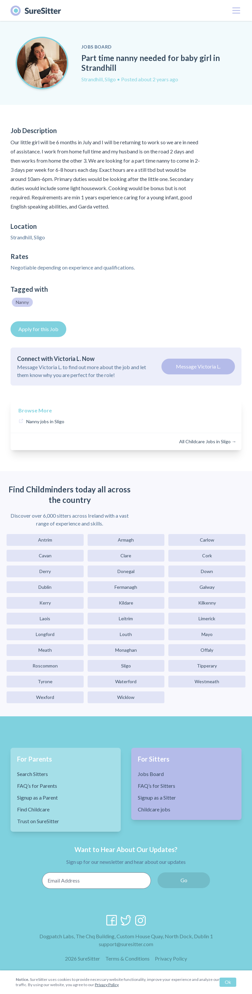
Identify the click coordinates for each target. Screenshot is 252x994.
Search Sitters (32, 774)
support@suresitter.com (126, 944)
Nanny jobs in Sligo (45, 421)
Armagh (126, 540)
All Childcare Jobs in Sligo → (207, 441)
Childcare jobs (154, 809)
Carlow (207, 540)
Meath (45, 650)
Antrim (45, 540)
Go (183, 880)
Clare (125, 555)
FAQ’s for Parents (37, 786)
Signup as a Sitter (157, 797)
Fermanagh (126, 587)
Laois (45, 618)
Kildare (126, 603)
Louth (126, 634)
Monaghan (126, 650)
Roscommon (45, 665)
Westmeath (207, 681)
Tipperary (207, 665)
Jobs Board (151, 774)
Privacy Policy (171, 958)
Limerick (207, 618)
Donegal (126, 571)
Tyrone (45, 681)
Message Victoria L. (198, 366)
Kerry (45, 603)
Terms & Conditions (127, 958)
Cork (207, 555)
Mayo (207, 634)
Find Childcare (33, 809)
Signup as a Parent (37, 797)
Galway (207, 587)
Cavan (45, 555)
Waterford (125, 681)
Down (207, 571)
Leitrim (126, 618)
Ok (228, 982)
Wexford (45, 697)
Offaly (206, 650)
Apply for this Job (38, 329)
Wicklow (126, 697)
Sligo (126, 665)
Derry (45, 571)
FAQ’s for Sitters (156, 786)
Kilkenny (207, 603)
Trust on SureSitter (38, 821)
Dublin (45, 587)
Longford (45, 634)
